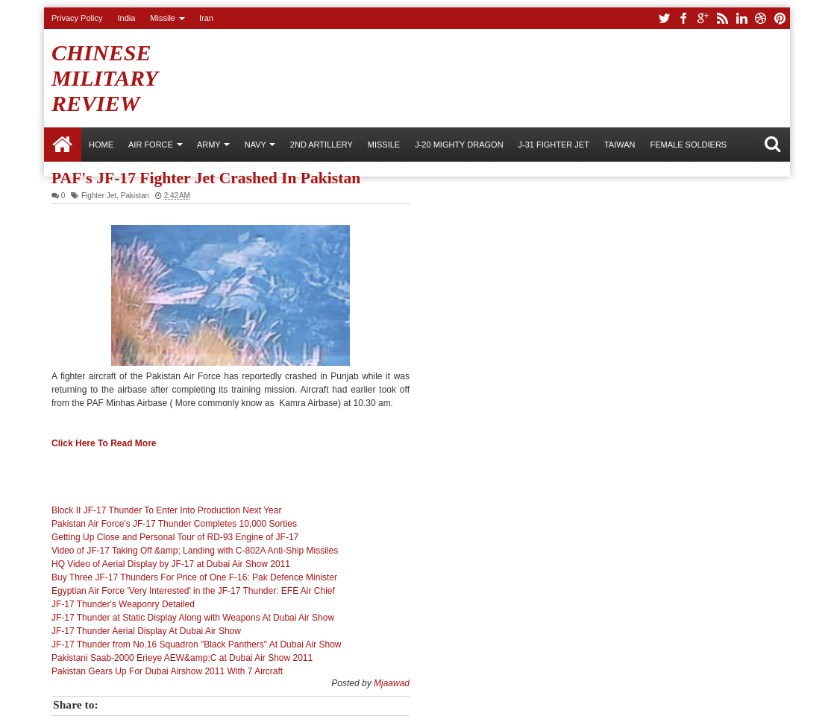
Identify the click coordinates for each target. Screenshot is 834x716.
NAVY (255, 144)
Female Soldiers (688, 144)
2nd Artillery (321, 144)
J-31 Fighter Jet (553, 144)
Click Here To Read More (103, 443)
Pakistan (135, 195)
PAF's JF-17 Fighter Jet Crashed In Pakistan (205, 178)
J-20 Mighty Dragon (459, 144)
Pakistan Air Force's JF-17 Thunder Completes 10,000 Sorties (174, 524)
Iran (206, 17)
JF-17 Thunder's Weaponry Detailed (123, 604)
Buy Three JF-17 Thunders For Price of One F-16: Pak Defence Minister (194, 577)
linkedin (741, 18)
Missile (162, 17)
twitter (664, 18)
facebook (683, 18)
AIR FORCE (150, 144)
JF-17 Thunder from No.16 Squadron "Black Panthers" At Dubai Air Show (196, 644)
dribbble (761, 18)
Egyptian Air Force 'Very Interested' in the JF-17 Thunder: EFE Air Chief (193, 591)
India (126, 17)
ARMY (209, 144)
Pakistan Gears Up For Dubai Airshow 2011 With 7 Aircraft (167, 671)
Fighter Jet (98, 195)
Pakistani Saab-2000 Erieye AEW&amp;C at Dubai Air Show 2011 (182, 658)
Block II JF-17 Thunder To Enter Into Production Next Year (166, 510)
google (702, 18)
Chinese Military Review (104, 77)
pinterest (780, 18)
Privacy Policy (76, 17)
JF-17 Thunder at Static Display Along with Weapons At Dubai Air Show (192, 617)
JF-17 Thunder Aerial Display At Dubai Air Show (146, 631)
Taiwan (620, 144)
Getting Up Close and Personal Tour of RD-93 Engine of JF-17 (174, 537)
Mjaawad (392, 683)
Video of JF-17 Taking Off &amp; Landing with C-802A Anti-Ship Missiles (194, 550)
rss (722, 18)
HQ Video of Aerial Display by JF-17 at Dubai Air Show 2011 (170, 564)
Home (62, 144)
